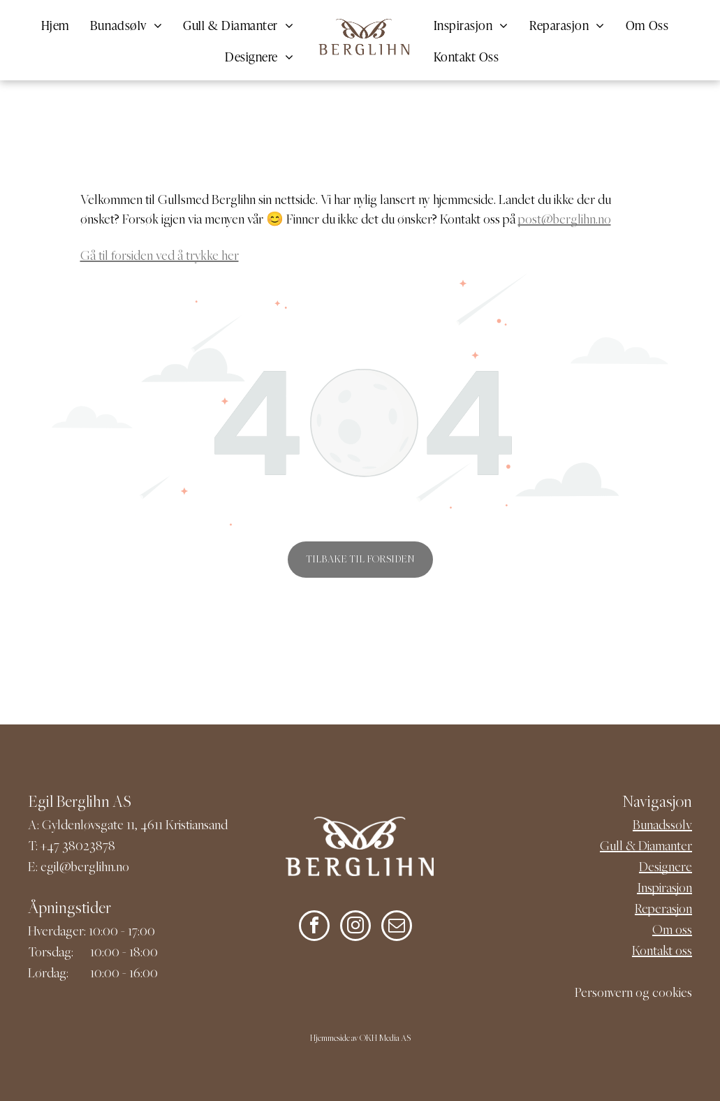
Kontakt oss (662, 952)
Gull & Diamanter (646, 847)
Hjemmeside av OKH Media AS (360, 1039)
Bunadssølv (662, 826)
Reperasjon (663, 910)
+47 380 (62, 847)
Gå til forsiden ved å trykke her (159, 256)
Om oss (672, 931)
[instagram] (355, 927)
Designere (665, 868)
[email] (396, 927)
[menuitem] (55, 24)
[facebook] (314, 927)
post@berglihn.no (564, 220)
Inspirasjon (664, 889)
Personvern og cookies (633, 993)
